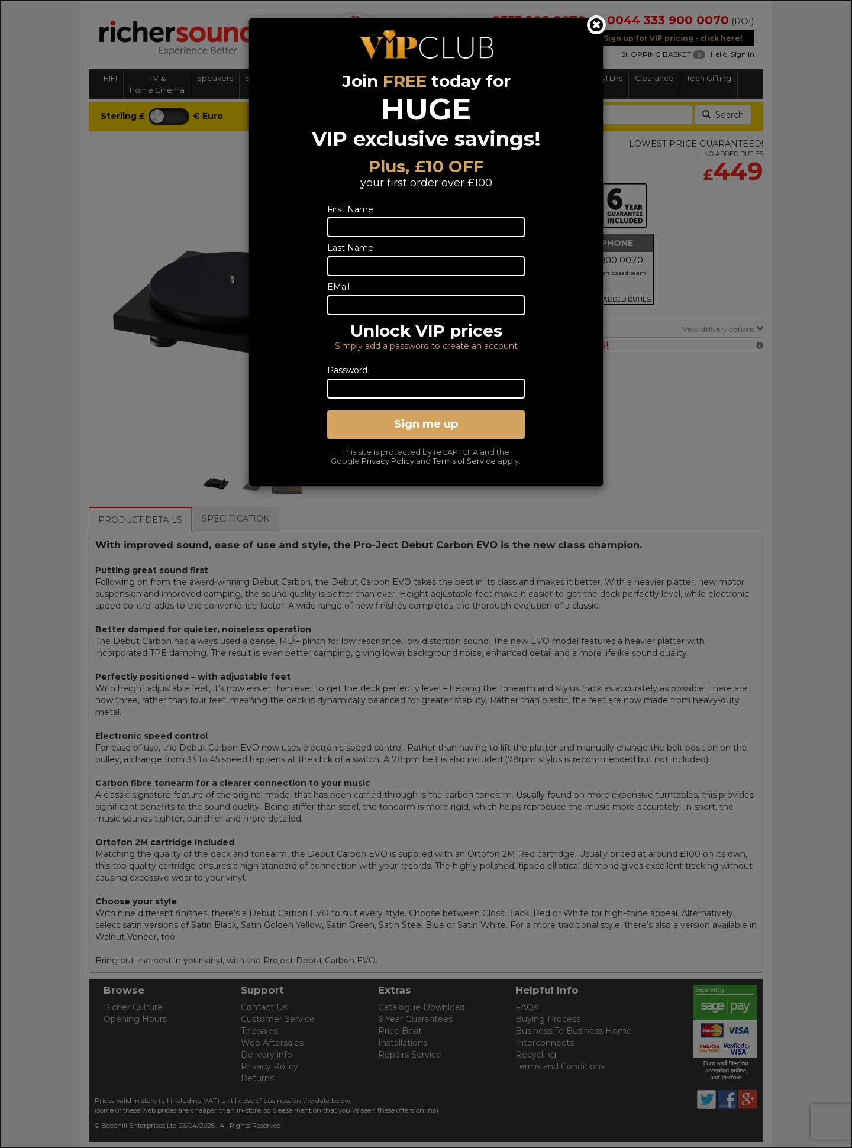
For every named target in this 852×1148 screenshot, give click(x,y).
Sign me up (426, 424)
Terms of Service (464, 461)
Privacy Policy (388, 461)
